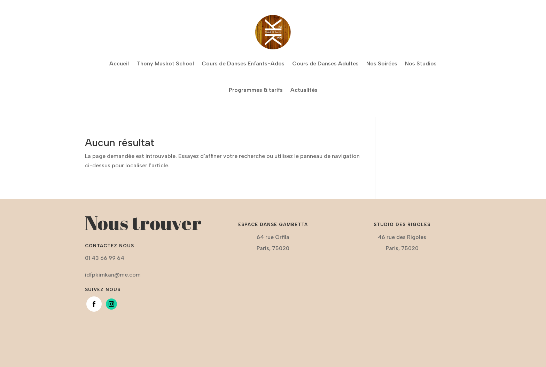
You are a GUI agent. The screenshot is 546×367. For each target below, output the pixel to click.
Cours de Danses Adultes (325, 63)
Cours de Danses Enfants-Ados (243, 63)
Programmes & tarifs (256, 90)
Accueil (119, 63)
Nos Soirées (381, 63)
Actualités (304, 90)
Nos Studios (421, 63)
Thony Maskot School (165, 63)
